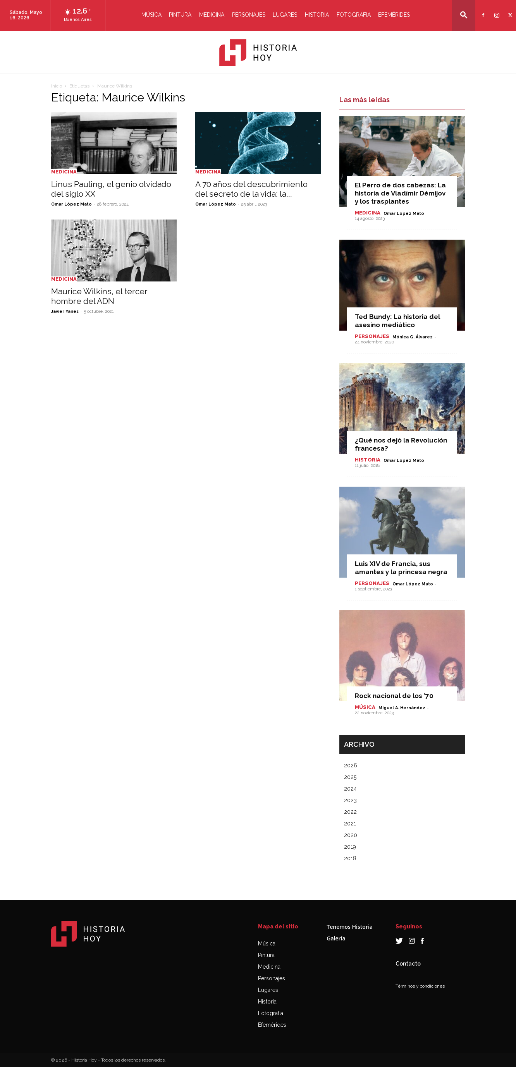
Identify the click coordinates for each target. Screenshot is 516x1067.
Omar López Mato (71, 204)
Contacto (408, 964)
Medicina (211, 15)
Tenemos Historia (350, 926)
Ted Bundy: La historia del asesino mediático (397, 321)
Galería (336, 938)
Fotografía (270, 1013)
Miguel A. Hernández (401, 707)
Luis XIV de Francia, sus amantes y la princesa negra (401, 568)
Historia (317, 15)
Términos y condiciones (420, 986)
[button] (464, 15)
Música (151, 15)
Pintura (180, 15)
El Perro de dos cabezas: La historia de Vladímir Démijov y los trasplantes (400, 193)
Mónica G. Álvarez (412, 337)
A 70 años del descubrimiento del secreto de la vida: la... (251, 189)
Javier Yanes (65, 311)
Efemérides (394, 15)
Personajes (248, 15)
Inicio (56, 86)
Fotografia (354, 15)
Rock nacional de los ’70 (394, 696)
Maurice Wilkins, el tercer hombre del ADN (99, 296)
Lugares (285, 15)
